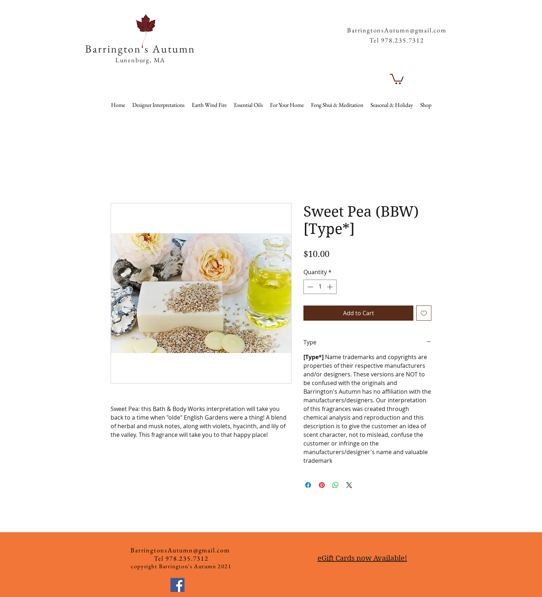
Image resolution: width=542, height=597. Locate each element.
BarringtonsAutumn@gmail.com (397, 30)
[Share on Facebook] (308, 485)
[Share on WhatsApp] (335, 485)
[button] (434, 17)
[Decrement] (310, 287)
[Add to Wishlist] (423, 313)
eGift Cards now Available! (362, 558)
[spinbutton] (320, 287)
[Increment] (330, 287)
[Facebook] (177, 585)
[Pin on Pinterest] (321, 485)
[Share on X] (349, 485)
